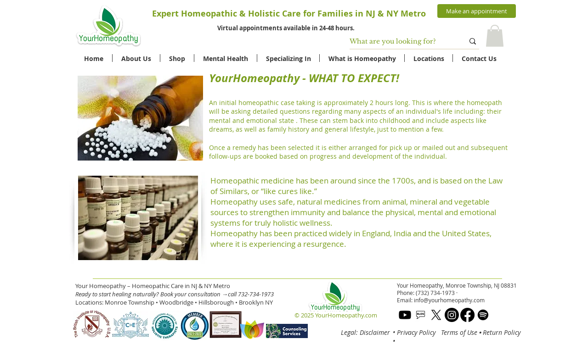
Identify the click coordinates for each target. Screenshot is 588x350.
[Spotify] (483, 315)
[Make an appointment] (476, 11)
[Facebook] (467, 315)
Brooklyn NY (256, 302)
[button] (495, 36)
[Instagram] (452, 315)
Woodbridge (176, 302)
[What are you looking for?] (400, 41)
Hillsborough (216, 302)
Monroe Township (129, 302)
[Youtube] (405, 315)
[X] (436, 315)
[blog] (420, 315)
